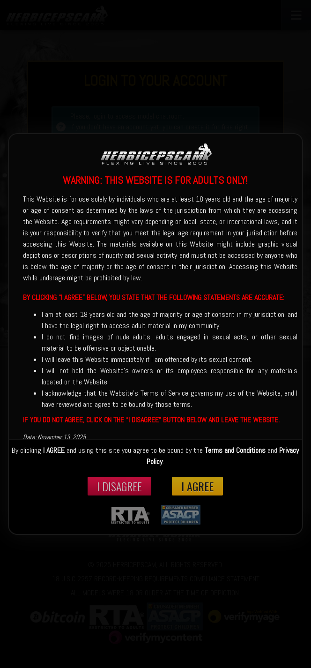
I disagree (119, 486)
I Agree (197, 486)
